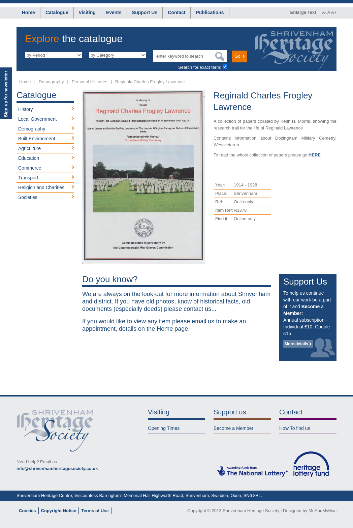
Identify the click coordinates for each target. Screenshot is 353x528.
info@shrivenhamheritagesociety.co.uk (57, 468)
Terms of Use (94, 510)
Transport (28, 177)
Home (28, 12)
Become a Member (233, 428)
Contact (176, 12)
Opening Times (164, 428)
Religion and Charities (41, 187)
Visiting (87, 12)
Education (28, 158)
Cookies (27, 510)
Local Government (37, 119)
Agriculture (29, 148)
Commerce (29, 168)
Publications (210, 12)
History (25, 109)
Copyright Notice (58, 510)
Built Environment (36, 138)
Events (114, 12)
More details (296, 344)
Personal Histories (89, 81)
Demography (51, 81)
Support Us (144, 12)
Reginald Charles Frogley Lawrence (150, 81)
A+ (333, 12)
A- (324, 12)
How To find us (294, 428)
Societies (27, 197)
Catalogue (56, 12)
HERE (315, 154)
